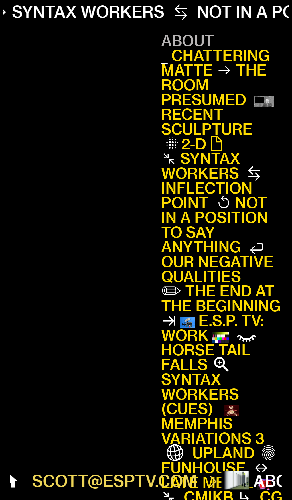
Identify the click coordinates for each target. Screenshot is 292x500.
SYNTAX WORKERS (200, 165)
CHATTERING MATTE (215, 63)
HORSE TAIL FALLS (205, 357)
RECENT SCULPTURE (206, 121)
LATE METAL (207, 482)
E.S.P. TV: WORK (212, 328)
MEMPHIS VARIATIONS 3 (213, 431)
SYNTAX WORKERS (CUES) (200, 394)
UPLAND (211, 453)
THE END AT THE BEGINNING (221, 298)
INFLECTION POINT (206, 195)
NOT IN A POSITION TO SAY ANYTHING (214, 225)
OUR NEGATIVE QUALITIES (217, 269)
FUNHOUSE (203, 468)
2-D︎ (204, 144)
